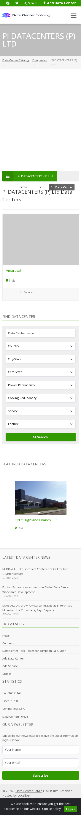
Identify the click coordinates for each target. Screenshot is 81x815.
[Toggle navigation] (74, 15)
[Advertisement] (40, 120)
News (6, 635)
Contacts (8, 643)
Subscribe (40, 775)
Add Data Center (59, 3)
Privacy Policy (21, 800)
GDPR (35, 800)
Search (40, 437)
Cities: (6, 701)
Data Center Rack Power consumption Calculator (34, 651)
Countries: (9, 693)
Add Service (10, 666)
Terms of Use (70, 800)
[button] (39, 512)
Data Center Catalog (30, 791)
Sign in (30, 3)
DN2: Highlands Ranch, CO (36, 520)
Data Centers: (11, 716)
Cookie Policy (50, 800)
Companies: (10, 709)
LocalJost (23, 795)
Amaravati (14, 270)
